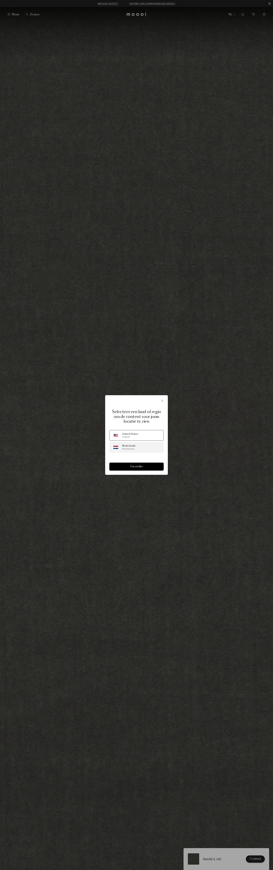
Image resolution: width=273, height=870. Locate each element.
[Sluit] (162, 401)
